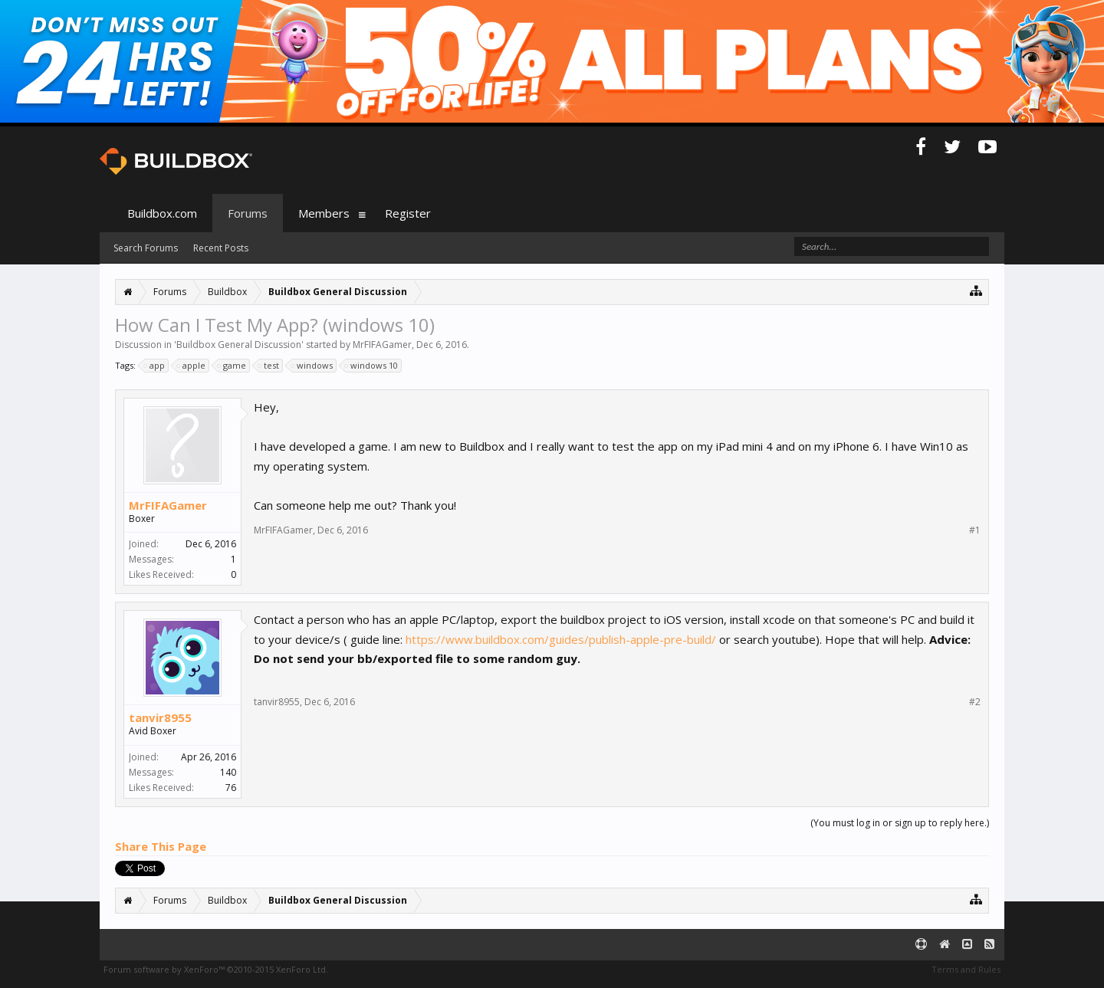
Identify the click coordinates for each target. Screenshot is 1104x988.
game (232, 366)
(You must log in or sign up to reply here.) (899, 822)
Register (408, 213)
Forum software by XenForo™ (216, 969)
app (155, 366)
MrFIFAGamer (382, 344)
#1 (975, 530)
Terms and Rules (966, 969)
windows (312, 366)
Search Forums (145, 247)
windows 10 (372, 366)
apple (191, 366)
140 (228, 772)
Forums (248, 213)
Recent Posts (220, 247)
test (269, 366)
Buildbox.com (162, 213)
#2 (975, 702)
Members (324, 213)
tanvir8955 (160, 717)
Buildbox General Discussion (238, 344)
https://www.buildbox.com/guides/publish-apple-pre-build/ (561, 639)
